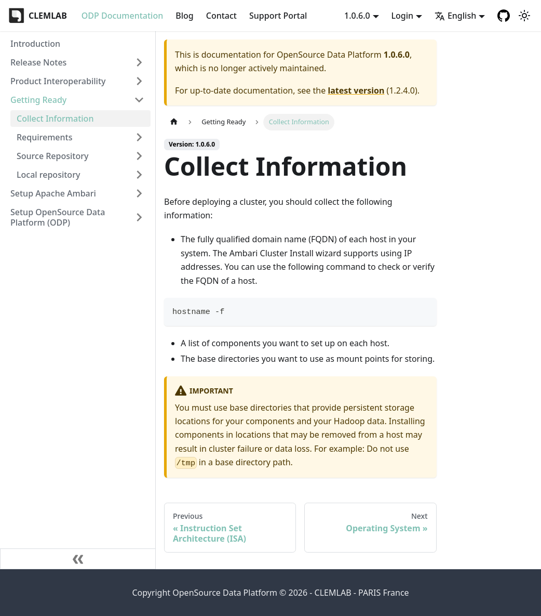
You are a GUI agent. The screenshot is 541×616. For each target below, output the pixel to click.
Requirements (44, 137)
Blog (184, 15)
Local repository (48, 174)
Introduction (35, 43)
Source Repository (52, 156)
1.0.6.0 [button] (357, 15)
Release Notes (38, 62)
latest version (356, 90)
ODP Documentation (122, 15)
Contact (221, 15)
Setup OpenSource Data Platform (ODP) (57, 217)
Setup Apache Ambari (53, 193)
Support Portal (278, 15)
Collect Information (55, 118)
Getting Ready (38, 100)
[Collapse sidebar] (78, 558)
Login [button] (402, 15)
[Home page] (174, 122)
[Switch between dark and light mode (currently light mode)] (524, 15)
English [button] (455, 15)
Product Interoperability (57, 81)
